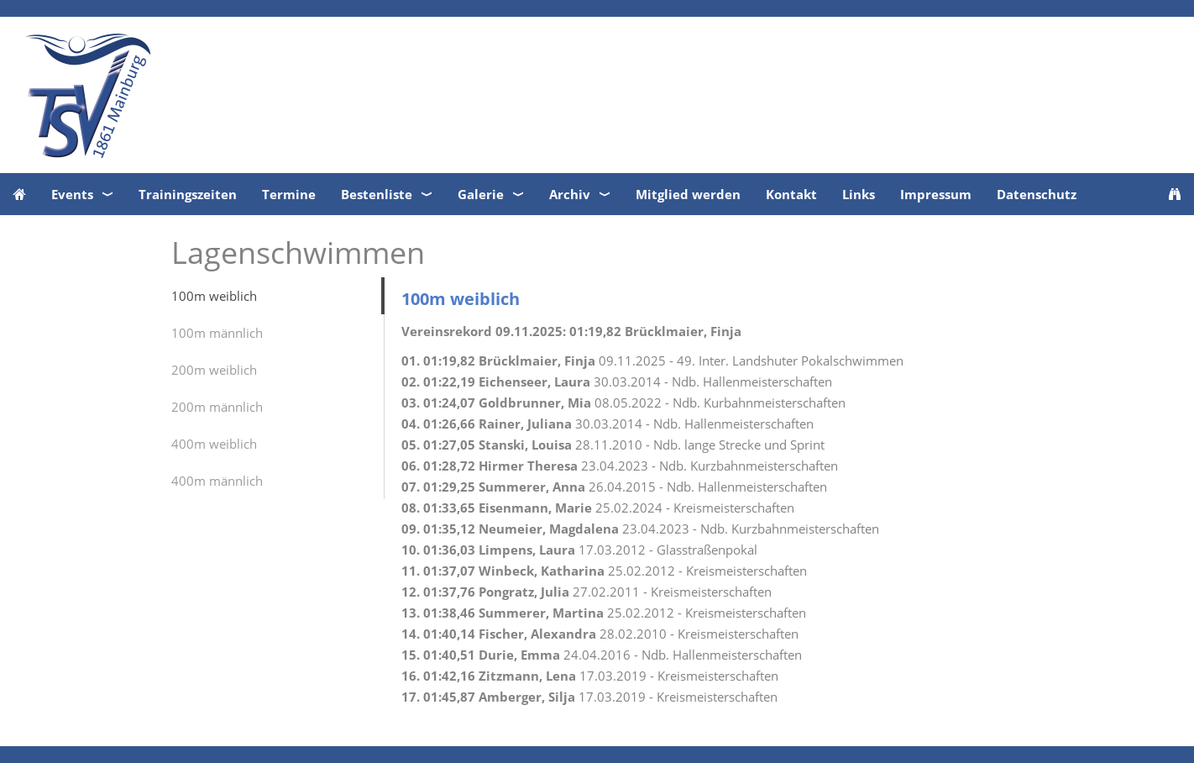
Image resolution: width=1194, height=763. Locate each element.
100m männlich (217, 332)
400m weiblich (214, 443)
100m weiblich (214, 295)
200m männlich (217, 406)
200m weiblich (214, 369)
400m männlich (217, 480)
